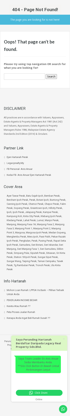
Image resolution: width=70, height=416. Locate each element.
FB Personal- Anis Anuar (19, 169)
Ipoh (9, 212)
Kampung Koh (14, 216)
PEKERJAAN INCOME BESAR (22, 300)
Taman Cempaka (47, 261)
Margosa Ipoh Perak (37, 232)
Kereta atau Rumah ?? (18, 306)
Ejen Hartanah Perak (17, 157)
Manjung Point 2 (41, 228)
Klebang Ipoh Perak (51, 216)
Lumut (40, 220)
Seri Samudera (48, 248)
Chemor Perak (36, 204)
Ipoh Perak (18, 212)
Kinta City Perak (31, 216)
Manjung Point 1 (23, 228)
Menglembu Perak (16, 236)
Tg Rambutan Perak (24, 265)
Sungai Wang (14, 261)
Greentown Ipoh (38, 208)
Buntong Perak (58, 199)
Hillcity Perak (55, 208)
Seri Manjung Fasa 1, (28, 248)
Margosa (20, 232)
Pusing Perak (45, 240)
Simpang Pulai (21, 253)
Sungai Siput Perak (48, 257)
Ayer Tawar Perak (16, 195)
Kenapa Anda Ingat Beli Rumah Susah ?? (28, 318)
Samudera (24, 244)
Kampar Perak (50, 212)
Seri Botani (37, 244)
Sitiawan (50, 253)
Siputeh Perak (37, 253)
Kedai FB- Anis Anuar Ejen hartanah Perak (29, 175)
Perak (32, 199)
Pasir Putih (44, 236)
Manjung (11, 224)
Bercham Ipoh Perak (17, 199)
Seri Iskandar (51, 244)
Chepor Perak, (52, 204)
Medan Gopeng (57, 232)
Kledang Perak (14, 220)
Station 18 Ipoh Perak (25, 257)
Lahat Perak (29, 220)
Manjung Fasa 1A (26, 224)
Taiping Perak (29, 261)
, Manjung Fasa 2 (45, 224)
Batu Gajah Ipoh (34, 195)
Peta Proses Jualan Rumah (21, 312)
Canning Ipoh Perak (17, 204)
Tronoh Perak (43, 265)
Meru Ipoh (32, 236)
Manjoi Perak (52, 220)
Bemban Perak (52, 195)
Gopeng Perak (21, 208)
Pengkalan (24, 240)
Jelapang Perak (33, 212)
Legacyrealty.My (15, 163)
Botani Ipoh (42, 199)
